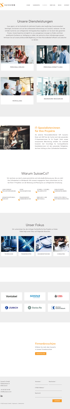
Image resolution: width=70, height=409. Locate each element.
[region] (17, 58)
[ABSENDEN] (57, 400)
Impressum (14, 403)
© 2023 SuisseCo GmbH (6, 403)
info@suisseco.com (6, 391)
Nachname (52, 381)
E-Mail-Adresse (39, 387)
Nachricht (38, 393)
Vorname (37, 381)
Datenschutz (21, 403)
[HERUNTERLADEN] (40, 353)
